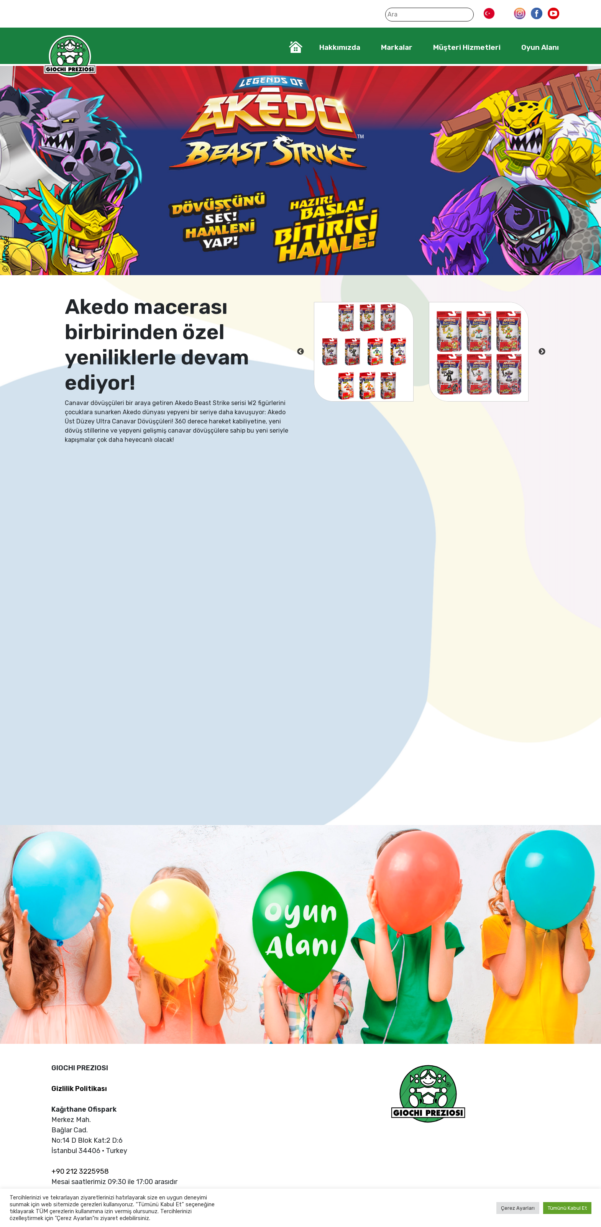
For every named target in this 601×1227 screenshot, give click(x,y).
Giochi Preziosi (70, 56)
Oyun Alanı (540, 47)
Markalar (396, 47)
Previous (300, 352)
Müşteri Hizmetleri (467, 47)
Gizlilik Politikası (79, 1088)
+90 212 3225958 (80, 1171)
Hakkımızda (339, 47)
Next (542, 352)
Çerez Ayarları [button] (518, 1208)
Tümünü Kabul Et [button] (567, 1208)
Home (295, 47)
